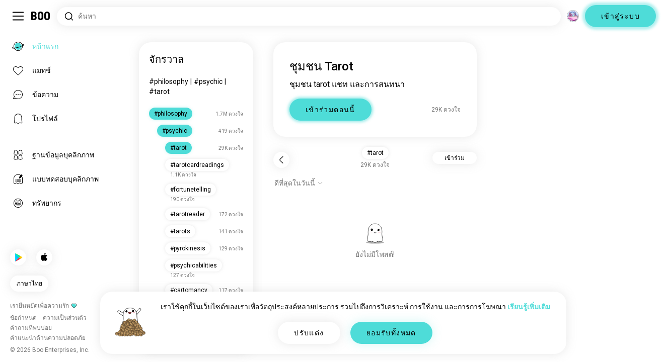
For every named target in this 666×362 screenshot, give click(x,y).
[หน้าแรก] (41, 16)
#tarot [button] (375, 152)
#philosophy (168, 81)
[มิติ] (573, 16)
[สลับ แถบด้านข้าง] (18, 16)
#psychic (208, 81)
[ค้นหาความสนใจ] (309, 16)
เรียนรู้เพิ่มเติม (528, 307)
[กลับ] (281, 160)
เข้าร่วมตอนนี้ (330, 110)
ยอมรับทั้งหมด (391, 333)
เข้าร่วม (455, 157)
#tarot (159, 91)
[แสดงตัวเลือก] (298, 183)
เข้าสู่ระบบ (620, 16)
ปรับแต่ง (309, 333)
